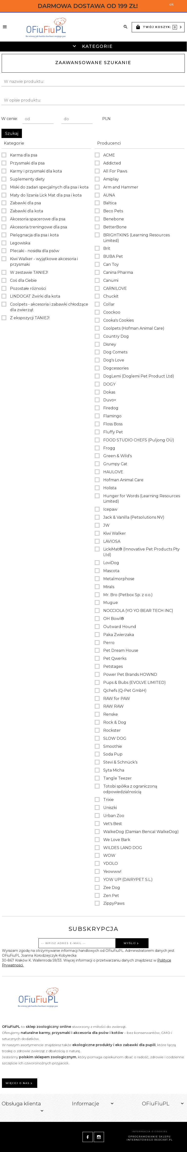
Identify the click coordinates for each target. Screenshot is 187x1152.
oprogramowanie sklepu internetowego (149, 1138)
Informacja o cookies (149, 1131)
